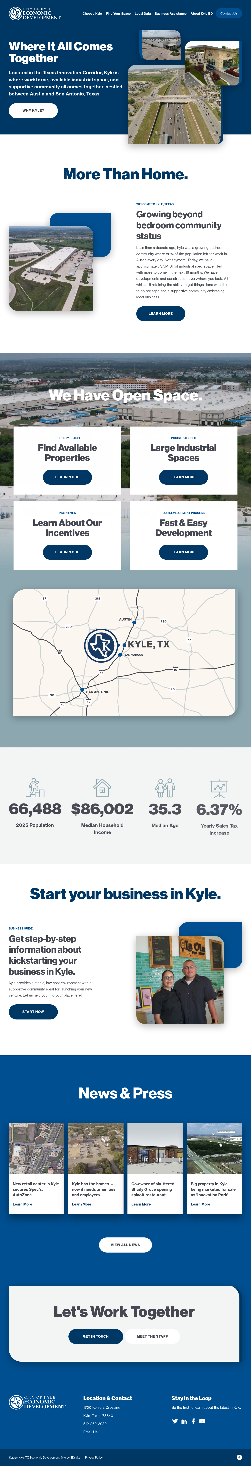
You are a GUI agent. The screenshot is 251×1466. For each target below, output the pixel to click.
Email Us (90, 1432)
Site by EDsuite (70, 1457)
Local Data (143, 13)
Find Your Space (118, 13)
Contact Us (228, 13)
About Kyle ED (202, 13)
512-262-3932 (95, 1424)
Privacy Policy (94, 1457)
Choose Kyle (92, 13)
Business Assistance (171, 13)
